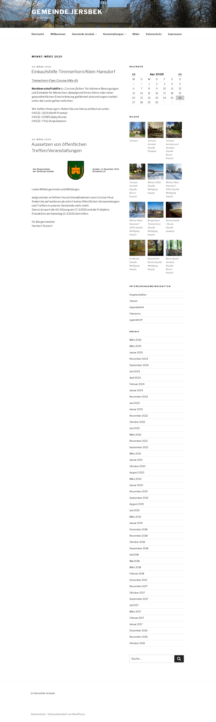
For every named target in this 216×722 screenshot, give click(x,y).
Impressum (175, 34)
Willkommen (57, 34)
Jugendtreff (136, 319)
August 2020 (136, 472)
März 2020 (135, 478)
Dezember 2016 (138, 630)
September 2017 (138, 598)
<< (133, 74)
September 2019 (138, 497)
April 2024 (135, 377)
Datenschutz (154, 34)
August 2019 (136, 504)
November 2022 (138, 415)
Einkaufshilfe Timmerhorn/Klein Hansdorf (73, 71)
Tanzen (133, 300)
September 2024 (139, 365)
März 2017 (135, 611)
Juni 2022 (134, 428)
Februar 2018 (136, 573)
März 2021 (135, 453)
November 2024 (138, 358)
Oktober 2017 (137, 592)
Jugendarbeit (136, 307)
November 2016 (138, 636)
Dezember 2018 (138, 529)
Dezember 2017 (138, 580)
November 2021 (138, 440)
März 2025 (135, 346)
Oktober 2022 (137, 421)
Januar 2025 (136, 352)
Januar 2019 (136, 523)
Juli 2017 (134, 605)
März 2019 (135, 516)
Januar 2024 (136, 390)
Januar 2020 (136, 485)
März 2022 (135, 434)
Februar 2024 (136, 384)
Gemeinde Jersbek (67, 12)
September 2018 (138, 548)
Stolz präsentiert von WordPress (66, 714)
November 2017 (138, 586)
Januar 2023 (136, 409)
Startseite (37, 34)
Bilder (136, 34)
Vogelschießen (137, 294)
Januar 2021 (135, 459)
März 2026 (135, 339)
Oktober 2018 (137, 541)
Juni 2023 (134, 403)
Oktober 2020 (137, 466)
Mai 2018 (134, 561)
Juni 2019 (134, 510)
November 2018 (138, 535)
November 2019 (138, 491)
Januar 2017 (135, 624)
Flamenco (135, 313)
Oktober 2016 (137, 643)
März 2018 (135, 567)
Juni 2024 (134, 371)
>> (180, 74)
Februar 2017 (136, 617)
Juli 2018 (134, 554)
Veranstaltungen (115, 34)
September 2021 (138, 447)
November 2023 (138, 396)
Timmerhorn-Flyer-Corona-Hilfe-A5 (55, 80)
